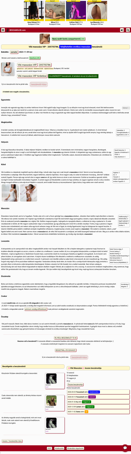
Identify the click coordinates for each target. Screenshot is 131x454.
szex (42, 177)
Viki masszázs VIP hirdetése (32, 76)
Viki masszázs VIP (27, 65)
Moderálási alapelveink (75, 448)
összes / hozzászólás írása (12, 441)
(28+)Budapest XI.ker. (34, 12)
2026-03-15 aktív (82, 396)
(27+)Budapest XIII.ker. (76, 12)
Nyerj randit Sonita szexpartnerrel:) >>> (68, 39)
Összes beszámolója (75, 384)
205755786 (44, 65)
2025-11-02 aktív (78, 411)
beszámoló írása (38, 84)
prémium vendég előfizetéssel (35, 309)
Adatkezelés (59, 448)
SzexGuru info (35, 58)
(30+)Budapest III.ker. (55, 12)
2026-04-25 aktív (84, 391)
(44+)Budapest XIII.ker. (97, 12)
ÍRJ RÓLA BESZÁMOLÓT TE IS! (65, 338)
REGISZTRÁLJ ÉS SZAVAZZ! (65, 350)
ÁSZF (49, 448)
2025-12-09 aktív (81, 406)
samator (14, 52)
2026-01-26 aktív (79, 401)
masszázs (57, 152)
